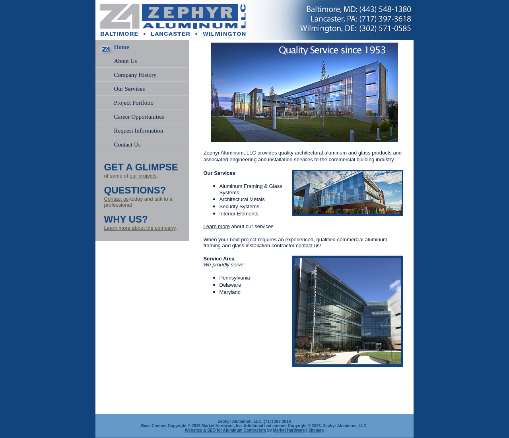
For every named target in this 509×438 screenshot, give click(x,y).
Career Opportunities (139, 116)
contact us (307, 245)
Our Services (129, 89)
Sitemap (316, 430)
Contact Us (127, 144)
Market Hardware (289, 430)
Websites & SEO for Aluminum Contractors (225, 430)
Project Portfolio (134, 103)
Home (121, 47)
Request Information (138, 130)
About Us (125, 61)
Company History (135, 75)
